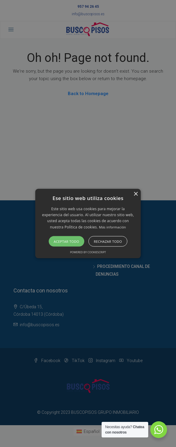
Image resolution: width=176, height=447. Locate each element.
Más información (112, 227)
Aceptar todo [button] (66, 241)
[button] (88, 223)
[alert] (88, 223)
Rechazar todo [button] (108, 241)
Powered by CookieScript (88, 252)
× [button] (135, 194)
